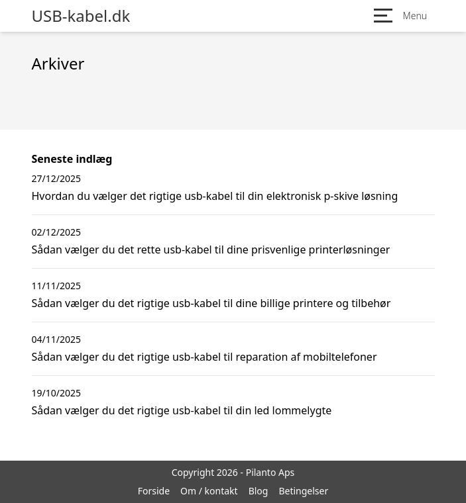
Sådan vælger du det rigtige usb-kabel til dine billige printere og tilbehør (211, 303)
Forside (154, 490)
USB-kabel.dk (81, 15)
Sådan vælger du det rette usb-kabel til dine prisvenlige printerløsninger (211, 249)
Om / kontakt (209, 490)
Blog (258, 490)
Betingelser (303, 490)
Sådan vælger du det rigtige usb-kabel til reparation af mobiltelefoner (204, 356)
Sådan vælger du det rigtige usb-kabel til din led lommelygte (182, 410)
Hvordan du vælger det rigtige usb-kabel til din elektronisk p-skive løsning (215, 196)
